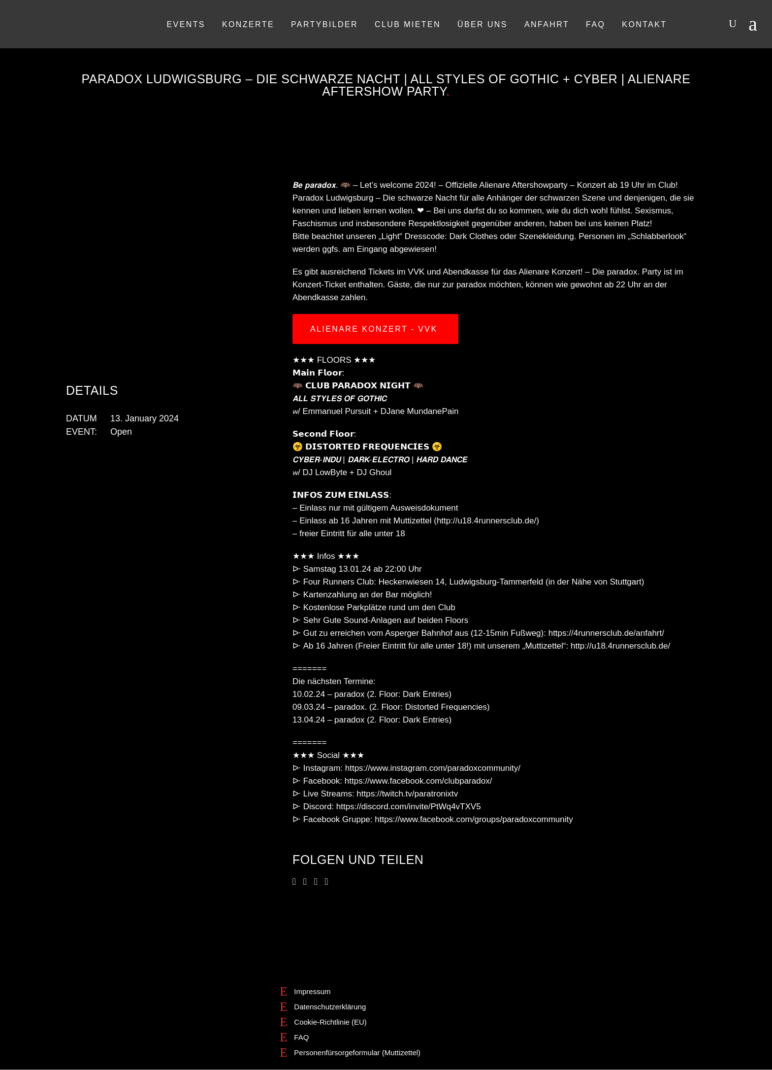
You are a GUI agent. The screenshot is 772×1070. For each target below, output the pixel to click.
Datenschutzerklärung (330, 1006)
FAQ (301, 1037)
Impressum (312, 991)
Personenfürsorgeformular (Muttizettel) (357, 1052)
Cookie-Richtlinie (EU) (330, 1022)
